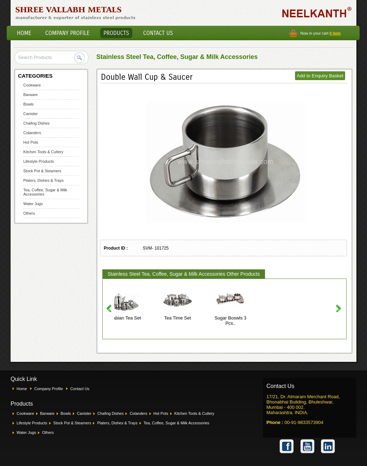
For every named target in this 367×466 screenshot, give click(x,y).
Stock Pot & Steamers (42, 171)
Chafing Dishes (36, 123)
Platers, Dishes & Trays (43, 180)
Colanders (32, 133)
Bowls (28, 104)
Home (24, 33)
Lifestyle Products (38, 161)
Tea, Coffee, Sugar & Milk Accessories (176, 423)
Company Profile (67, 33)
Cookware (32, 85)
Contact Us (158, 33)
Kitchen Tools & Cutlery (43, 152)
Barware (30, 94)
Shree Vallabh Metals (75, 13)
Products (116, 33)
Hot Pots (30, 142)
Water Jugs (33, 204)
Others (29, 213)
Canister (30, 114)
